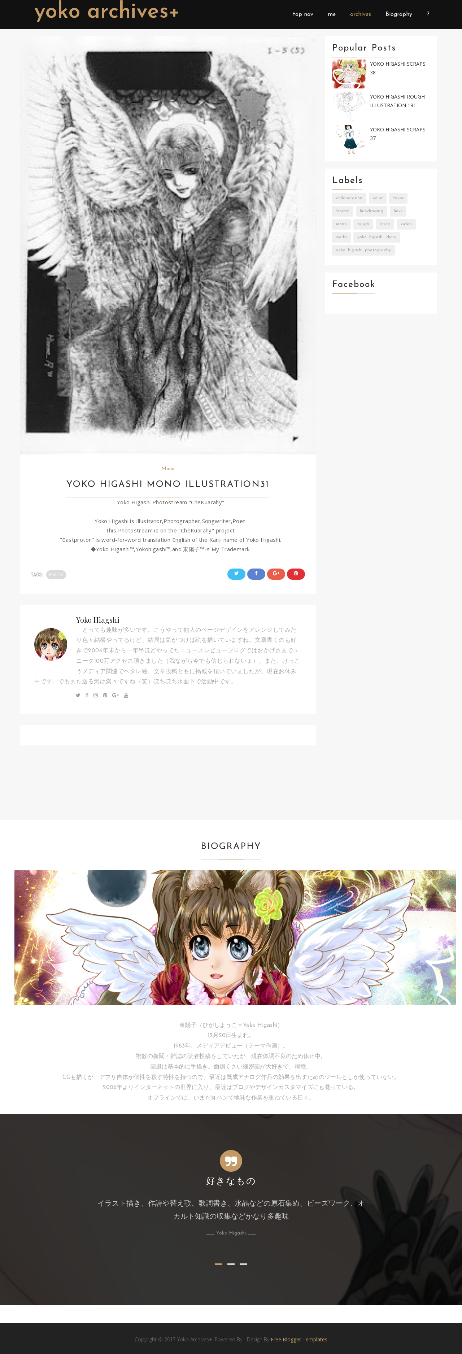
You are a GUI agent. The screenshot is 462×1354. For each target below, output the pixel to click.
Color (378, 198)
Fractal (342, 211)
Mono (168, 468)
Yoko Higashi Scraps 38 (398, 68)
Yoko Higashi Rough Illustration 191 (397, 101)
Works (341, 237)
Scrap (385, 224)
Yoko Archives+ (107, 12)
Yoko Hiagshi (97, 619)
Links (398, 211)
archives (360, 14)
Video (406, 224)
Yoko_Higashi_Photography (363, 250)
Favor (398, 198)
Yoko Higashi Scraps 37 (398, 134)
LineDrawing (371, 211)
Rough (363, 224)
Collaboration (349, 198)
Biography (398, 14)
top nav (303, 14)
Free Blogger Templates (299, 1339)
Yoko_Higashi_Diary (376, 237)
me (332, 14)
